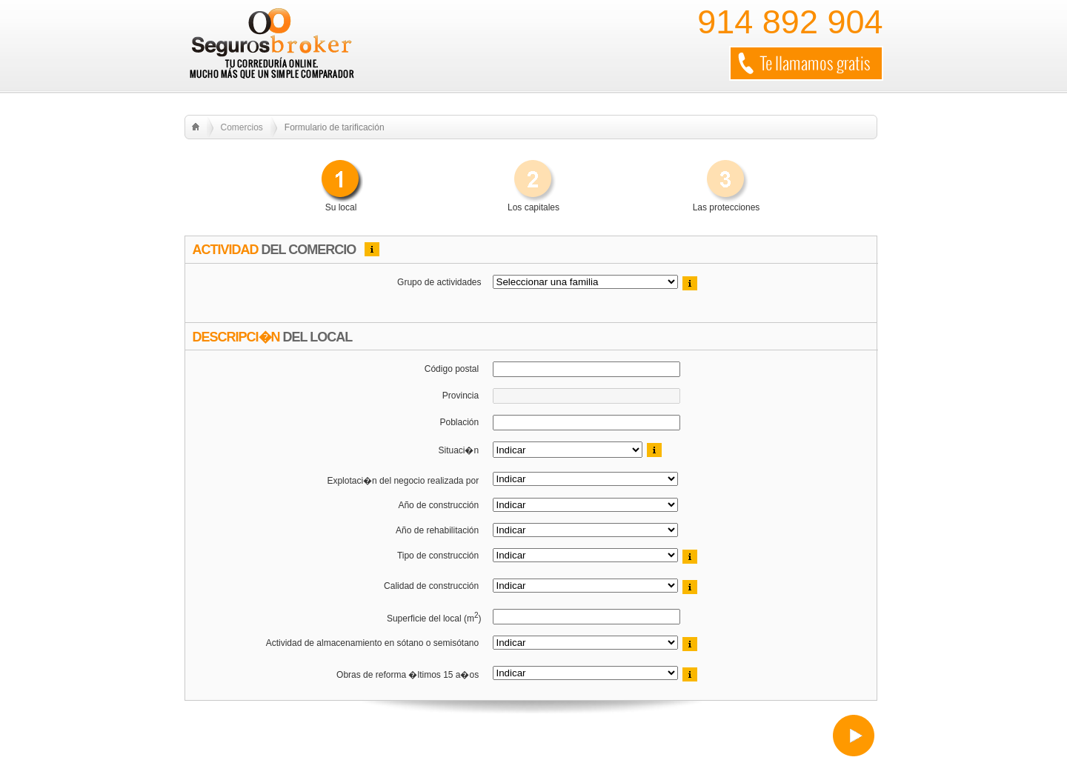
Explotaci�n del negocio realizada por (404, 481)
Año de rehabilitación (438, 530)
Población (460, 422)
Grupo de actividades (439, 282)
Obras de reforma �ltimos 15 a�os (408, 675)
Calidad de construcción (432, 586)
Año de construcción (439, 505)
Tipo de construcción (439, 555)
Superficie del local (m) (434, 617)
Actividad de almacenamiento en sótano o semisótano (374, 643)
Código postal (453, 369)
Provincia (462, 395)
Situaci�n (459, 450)
